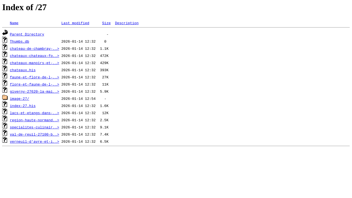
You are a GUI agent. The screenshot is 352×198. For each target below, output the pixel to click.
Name (14, 22)
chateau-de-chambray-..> (34, 48)
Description (127, 22)
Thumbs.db (19, 41)
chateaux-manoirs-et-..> (34, 62)
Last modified (75, 22)
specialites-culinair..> (34, 127)
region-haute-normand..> (34, 119)
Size (106, 22)
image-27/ (19, 98)
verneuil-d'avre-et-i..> (34, 141)
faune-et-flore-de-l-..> (34, 77)
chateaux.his (23, 69)
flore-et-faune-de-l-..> (34, 84)
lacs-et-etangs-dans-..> (34, 112)
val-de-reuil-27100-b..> (34, 134)
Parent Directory (27, 34)
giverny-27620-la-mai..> (34, 91)
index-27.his (23, 105)
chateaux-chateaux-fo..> (34, 55)
